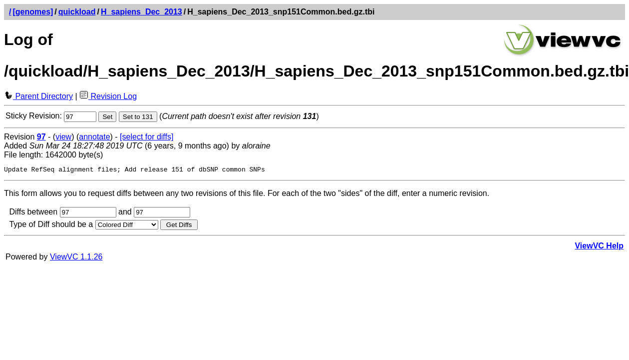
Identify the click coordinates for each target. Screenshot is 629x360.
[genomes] (32, 12)
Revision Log (108, 96)
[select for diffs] (146, 136)
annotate (94, 136)
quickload (77, 12)
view (63, 136)
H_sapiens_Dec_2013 (141, 12)
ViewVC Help (599, 247)
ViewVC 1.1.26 (76, 258)
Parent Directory (38, 96)
